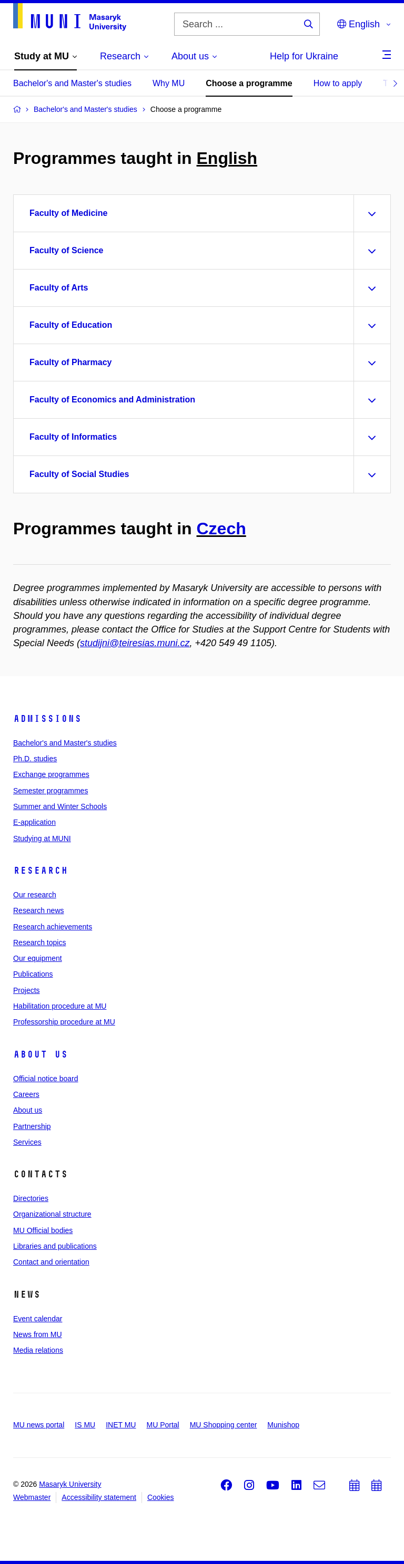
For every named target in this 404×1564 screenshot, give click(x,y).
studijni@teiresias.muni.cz (134, 643)
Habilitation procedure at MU (59, 1006)
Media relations (38, 1350)
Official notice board (45, 1078)
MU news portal (38, 1425)
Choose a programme (249, 83)
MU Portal (162, 1425)
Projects (26, 990)
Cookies (160, 1497)
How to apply (338, 83)
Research (40, 870)
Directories (30, 1198)
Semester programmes (50, 790)
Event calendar (37, 1318)
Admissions (47, 718)
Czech (221, 528)
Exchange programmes (51, 774)
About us (40, 1054)
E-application (34, 822)
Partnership (32, 1126)
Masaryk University (70, 1484)
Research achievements (52, 927)
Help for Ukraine (304, 56)
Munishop (283, 1425)
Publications (33, 974)
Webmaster (31, 1497)
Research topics (39, 942)
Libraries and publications (55, 1246)
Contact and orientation (51, 1262)
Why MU (169, 83)
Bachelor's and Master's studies (72, 83)
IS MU (85, 1425)
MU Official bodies (43, 1230)
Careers (26, 1094)
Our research (34, 894)
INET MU (121, 1425)
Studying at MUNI (42, 838)
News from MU (37, 1334)
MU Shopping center (223, 1425)
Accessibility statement (99, 1497)
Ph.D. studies (35, 758)
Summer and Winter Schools (60, 806)
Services (27, 1142)
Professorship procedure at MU (64, 1022)
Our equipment (37, 958)
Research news (38, 910)
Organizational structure (52, 1214)
